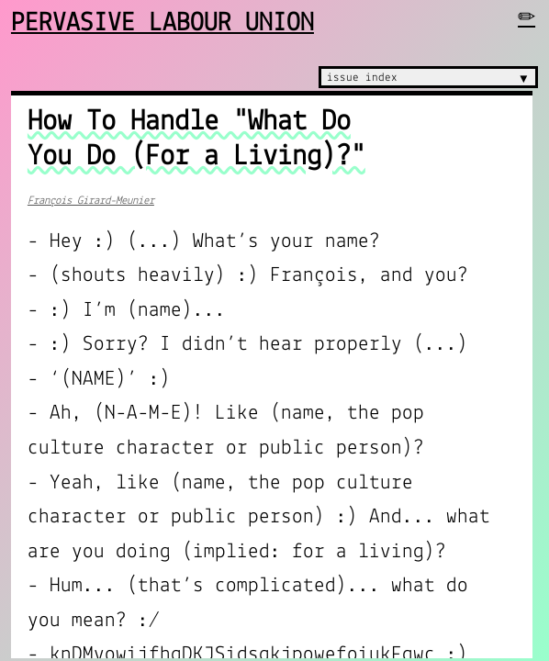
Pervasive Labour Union (162, 23)
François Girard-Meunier (91, 201)
